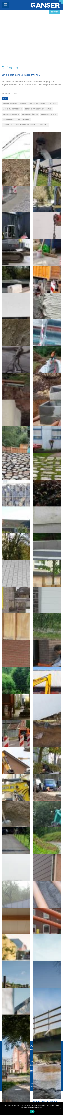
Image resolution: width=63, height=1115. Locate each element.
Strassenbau (8, 119)
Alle (5, 98)
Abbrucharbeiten (48, 114)
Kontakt (54, 12)
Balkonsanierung (11, 114)
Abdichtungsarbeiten (12, 109)
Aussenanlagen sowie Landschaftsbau (19, 125)
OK (32, 1111)
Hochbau (43, 125)
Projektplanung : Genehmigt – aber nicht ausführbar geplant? (29, 103)
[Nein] (60, 1108)
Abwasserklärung (30, 114)
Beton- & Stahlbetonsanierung (38, 109)
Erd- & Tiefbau (23, 119)
